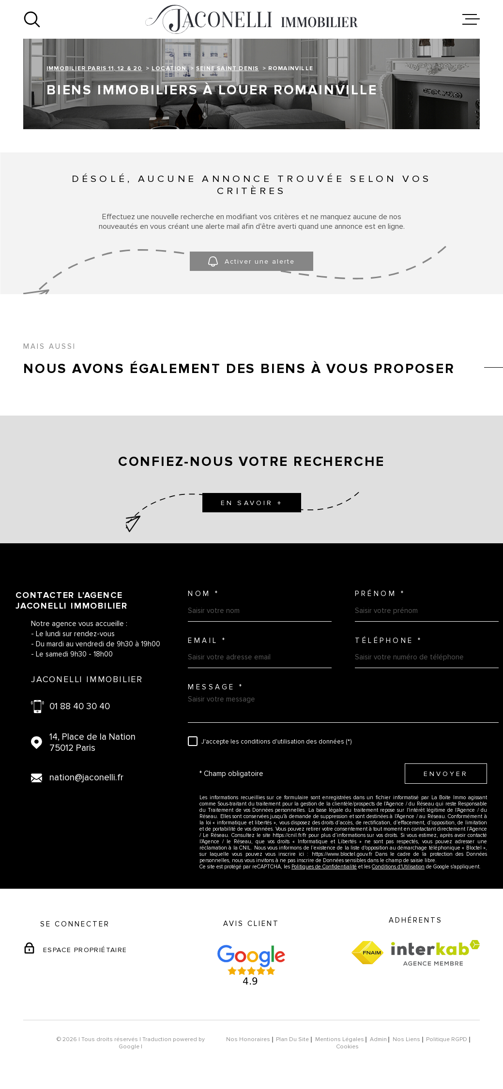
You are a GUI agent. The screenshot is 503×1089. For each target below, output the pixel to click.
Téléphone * (389, 640)
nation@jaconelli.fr (86, 777)
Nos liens (406, 1039)
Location (169, 68)
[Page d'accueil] (251, 19)
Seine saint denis (227, 68)
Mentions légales (339, 1039)
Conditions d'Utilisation (398, 867)
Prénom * (380, 593)
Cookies (347, 1047)
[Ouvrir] (32, 19)
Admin (378, 1039)
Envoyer (446, 773)
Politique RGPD (446, 1039)
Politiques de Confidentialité (324, 867)
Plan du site (292, 1039)
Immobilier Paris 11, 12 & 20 (94, 68)
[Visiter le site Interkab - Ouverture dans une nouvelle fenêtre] (435, 953)
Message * (216, 687)
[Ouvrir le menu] (471, 19)
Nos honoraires (248, 1039)
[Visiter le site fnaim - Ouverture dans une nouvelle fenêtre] (367, 952)
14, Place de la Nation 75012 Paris (92, 742)
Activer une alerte (251, 261)
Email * (207, 640)
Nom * (204, 593)
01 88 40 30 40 (79, 706)
